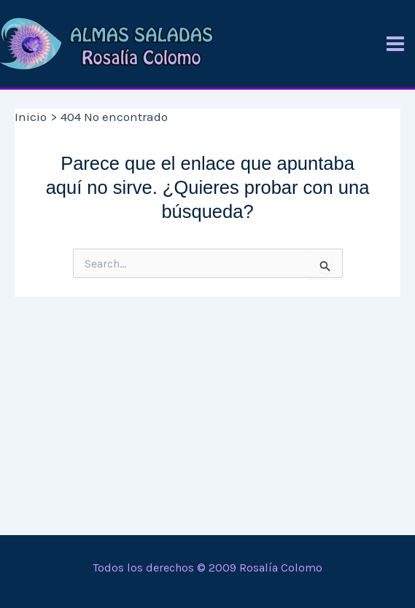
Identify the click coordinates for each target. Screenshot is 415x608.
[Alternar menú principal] (395, 44)
